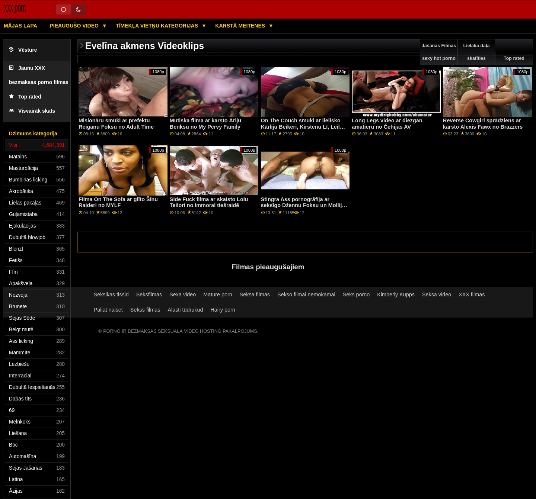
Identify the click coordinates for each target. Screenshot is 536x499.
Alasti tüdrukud (185, 310)
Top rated (25, 97)
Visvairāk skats (32, 111)
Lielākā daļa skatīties (476, 52)
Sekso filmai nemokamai (306, 294)
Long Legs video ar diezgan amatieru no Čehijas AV (387, 123)
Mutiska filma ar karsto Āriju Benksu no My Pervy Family (205, 123)
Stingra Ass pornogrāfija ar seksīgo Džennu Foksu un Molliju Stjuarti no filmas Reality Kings (303, 205)
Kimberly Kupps (396, 294)
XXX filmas (472, 294)
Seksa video (436, 294)
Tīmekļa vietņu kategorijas (158, 26)
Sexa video (182, 294)
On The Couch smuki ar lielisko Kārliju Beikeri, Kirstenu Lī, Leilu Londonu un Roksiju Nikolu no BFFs (302, 129)
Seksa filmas (255, 294)
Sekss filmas (145, 310)
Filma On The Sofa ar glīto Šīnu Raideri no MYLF (118, 202)
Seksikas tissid (111, 294)
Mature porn (217, 294)
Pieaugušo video (75, 26)
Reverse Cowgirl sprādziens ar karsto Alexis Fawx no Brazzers (483, 123)
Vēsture (23, 50)
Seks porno (356, 294)
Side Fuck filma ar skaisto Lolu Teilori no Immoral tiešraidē (209, 202)
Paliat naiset (108, 310)
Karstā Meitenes (241, 26)
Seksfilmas (149, 294)
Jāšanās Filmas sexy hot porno (439, 52)
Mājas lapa (20, 26)
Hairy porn (222, 310)
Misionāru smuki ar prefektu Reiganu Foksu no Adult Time (116, 123)
